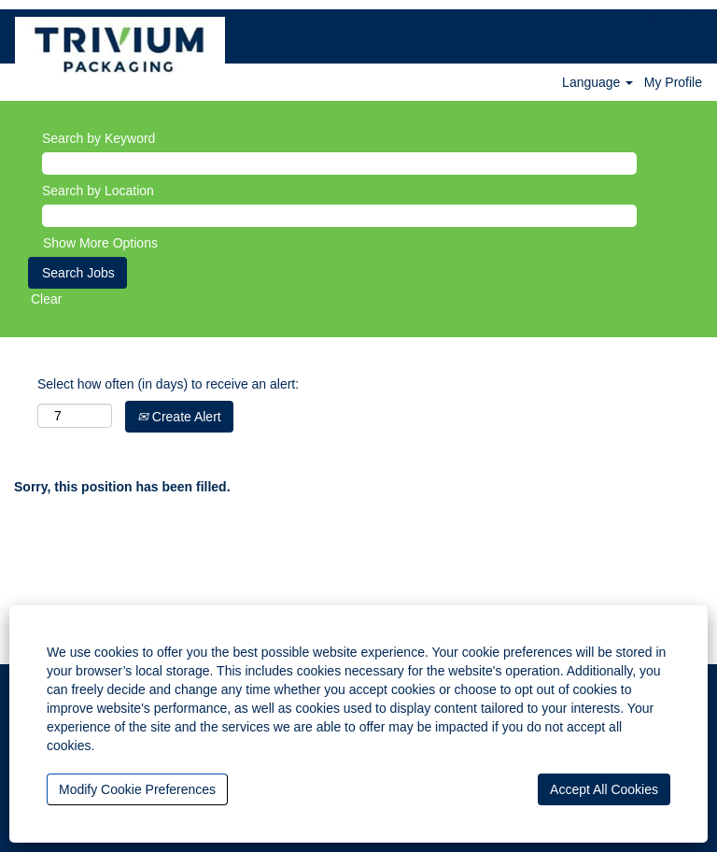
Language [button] (597, 82)
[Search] (653, 20)
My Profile (673, 82)
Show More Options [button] (100, 242)
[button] (692, 20)
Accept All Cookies (604, 789)
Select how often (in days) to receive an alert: (168, 383)
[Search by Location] (339, 216)
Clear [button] (46, 298)
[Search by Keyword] (339, 163)
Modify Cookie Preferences (137, 789)
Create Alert (179, 416)
